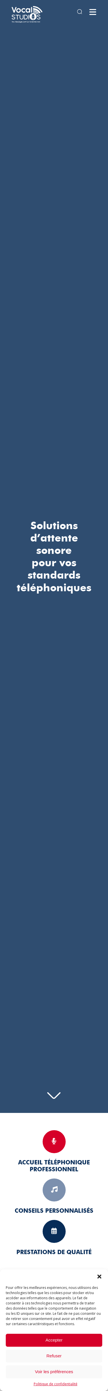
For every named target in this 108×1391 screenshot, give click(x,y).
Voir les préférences (54, 1371)
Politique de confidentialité (55, 1384)
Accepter (54, 1340)
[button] (99, 1276)
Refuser (54, 1355)
